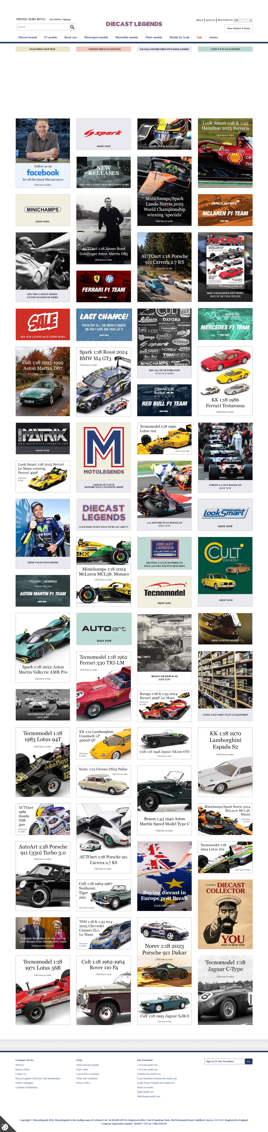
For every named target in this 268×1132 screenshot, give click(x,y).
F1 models (50, 37)
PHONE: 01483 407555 (31, 19)
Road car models (145, 1087)
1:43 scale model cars (147, 1069)
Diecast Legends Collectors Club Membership (38, 1078)
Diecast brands (28, 37)
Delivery (20, 1065)
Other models (153, 37)
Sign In (210, 20)
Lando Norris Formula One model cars (155, 1083)
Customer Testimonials (27, 1087)
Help (199, 20)
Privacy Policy (83, 1083)
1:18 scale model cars (147, 1065)
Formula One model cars (149, 1074)
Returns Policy (23, 1069)
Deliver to (225, 20)
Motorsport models (96, 37)
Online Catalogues (24, 1083)
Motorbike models (126, 37)
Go (72, 27)
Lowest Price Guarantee (87, 1074)
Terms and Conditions (86, 1078)
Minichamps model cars (148, 1096)
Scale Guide (82, 1069)
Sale (199, 37)
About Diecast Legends (87, 1065)
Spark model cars (145, 1092)
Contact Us (21, 1074)
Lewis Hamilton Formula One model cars (157, 1078)
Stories (213, 37)
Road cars (70, 37)
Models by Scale (179, 37)
